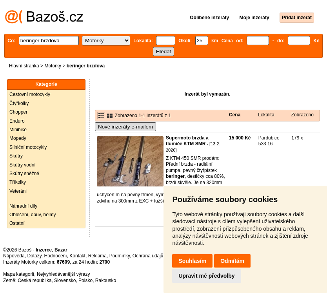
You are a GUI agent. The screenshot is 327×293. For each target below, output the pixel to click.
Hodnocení (55, 256)
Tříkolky (17, 182)
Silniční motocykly (28, 147)
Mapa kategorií (18, 274)
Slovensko (65, 280)
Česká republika (34, 280)
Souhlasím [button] (192, 261)
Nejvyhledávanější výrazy (63, 274)
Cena (234, 115)
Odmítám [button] (232, 261)
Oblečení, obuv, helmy (32, 214)
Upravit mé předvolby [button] (206, 276)
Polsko (85, 280)
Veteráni (18, 191)
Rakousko (105, 280)
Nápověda (14, 256)
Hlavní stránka (24, 66)
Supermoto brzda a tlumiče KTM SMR (187, 141)
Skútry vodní (22, 165)
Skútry (16, 156)
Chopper (18, 112)
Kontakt (77, 256)
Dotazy (34, 256)
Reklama (97, 256)
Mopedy (17, 138)
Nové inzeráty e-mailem (125, 127)
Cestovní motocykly (29, 94)
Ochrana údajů (148, 256)
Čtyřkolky (19, 103)
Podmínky (119, 256)
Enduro (17, 121)
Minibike (18, 129)
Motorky (52, 66)
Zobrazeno (302, 115)
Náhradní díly (23, 206)
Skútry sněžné (24, 173)
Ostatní (17, 223)
